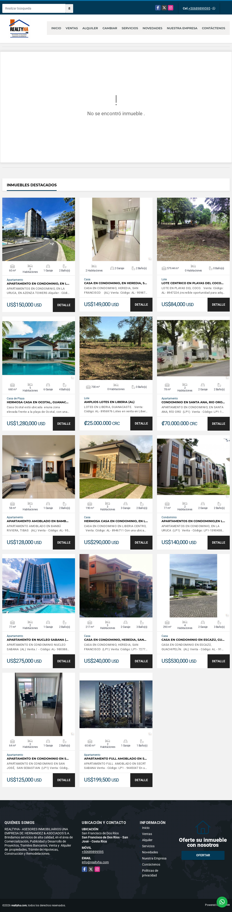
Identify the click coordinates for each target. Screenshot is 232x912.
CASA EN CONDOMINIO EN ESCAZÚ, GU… (193, 639)
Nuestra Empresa (182, 28)
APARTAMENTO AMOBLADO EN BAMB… (37, 521)
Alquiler (90, 28)
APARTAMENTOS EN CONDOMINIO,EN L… (193, 521)
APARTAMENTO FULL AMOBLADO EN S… (115, 758)
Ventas (72, 28)
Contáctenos (213, 28)
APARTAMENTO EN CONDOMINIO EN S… (38, 758)
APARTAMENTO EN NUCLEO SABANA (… (37, 639)
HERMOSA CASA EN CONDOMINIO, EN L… (116, 521)
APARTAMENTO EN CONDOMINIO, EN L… (38, 283)
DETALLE (63, 305)
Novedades (152, 28)
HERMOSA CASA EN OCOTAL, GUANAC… (37, 402)
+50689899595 (199, 8)
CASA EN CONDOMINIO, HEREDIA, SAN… (115, 639)
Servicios (130, 28)
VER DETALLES (38, 229)
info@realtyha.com (95, 862)
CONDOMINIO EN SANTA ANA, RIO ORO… (193, 402)
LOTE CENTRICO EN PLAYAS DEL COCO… (193, 283)
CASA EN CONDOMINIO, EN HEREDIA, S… (115, 283)
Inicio (56, 28)
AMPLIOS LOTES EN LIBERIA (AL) (109, 402)
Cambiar (109, 28)
